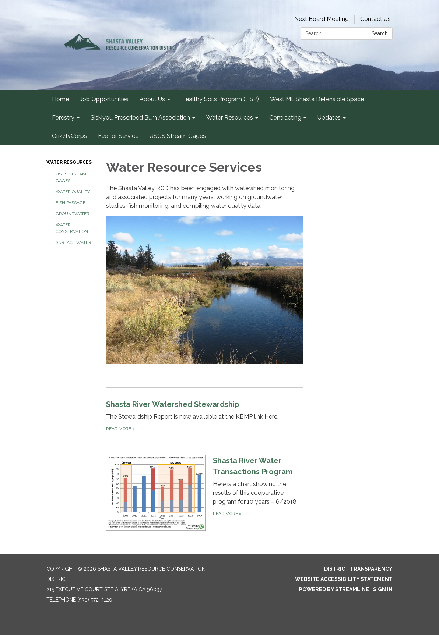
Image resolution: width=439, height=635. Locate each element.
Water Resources (69, 162)
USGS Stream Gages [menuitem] (178, 135)
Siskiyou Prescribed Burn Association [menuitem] (140, 117)
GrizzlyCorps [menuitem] (69, 135)
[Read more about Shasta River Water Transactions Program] (204, 493)
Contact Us (375, 18)
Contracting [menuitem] (285, 117)
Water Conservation (72, 228)
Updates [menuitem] (329, 117)
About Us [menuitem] (152, 99)
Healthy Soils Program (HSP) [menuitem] (220, 99)
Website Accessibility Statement (344, 579)
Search (380, 33)
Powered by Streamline (334, 589)
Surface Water (73, 242)
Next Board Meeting (321, 18)
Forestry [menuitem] (63, 117)
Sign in (383, 589)
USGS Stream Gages (71, 177)
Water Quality (73, 191)
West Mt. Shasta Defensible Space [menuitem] (317, 99)
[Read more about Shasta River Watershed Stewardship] (204, 415)
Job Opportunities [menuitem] (104, 99)
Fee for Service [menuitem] (118, 135)
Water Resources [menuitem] (229, 117)
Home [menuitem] (60, 99)
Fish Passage (70, 202)
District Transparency (358, 569)
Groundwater (72, 213)
